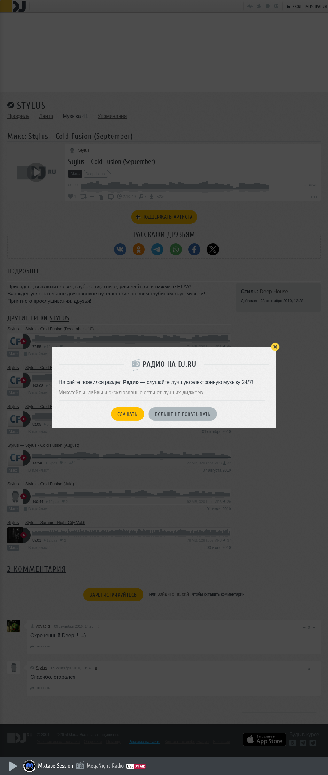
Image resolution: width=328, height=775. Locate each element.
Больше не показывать (183, 414)
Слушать (127, 414)
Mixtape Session (56, 766)
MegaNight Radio (106, 766)
